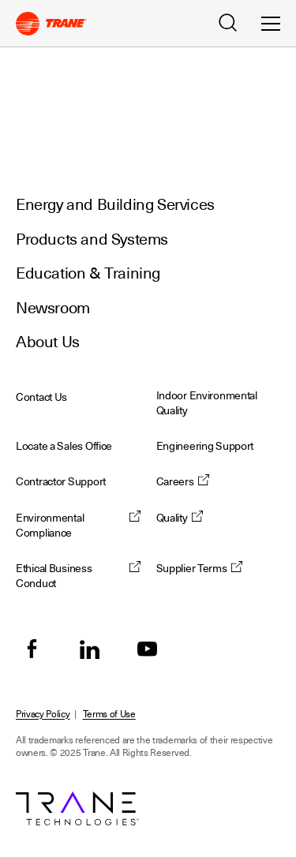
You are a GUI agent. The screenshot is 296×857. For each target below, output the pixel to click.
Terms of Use (109, 714)
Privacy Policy (43, 714)
